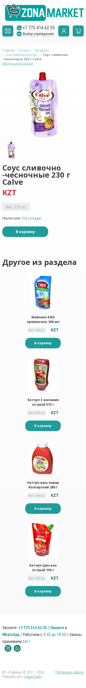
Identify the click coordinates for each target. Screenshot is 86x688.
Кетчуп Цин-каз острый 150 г (43, 567)
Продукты (41, 50)
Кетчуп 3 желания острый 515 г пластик (43, 402)
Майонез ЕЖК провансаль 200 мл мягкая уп (43, 319)
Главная (8, 50)
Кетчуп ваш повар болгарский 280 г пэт (43, 485)
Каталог (24, 50)
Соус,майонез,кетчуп (21, 54)
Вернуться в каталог (17, 63)
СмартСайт (33, 676)
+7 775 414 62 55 (32, 627)
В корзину (25, 231)
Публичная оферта (69, 672)
